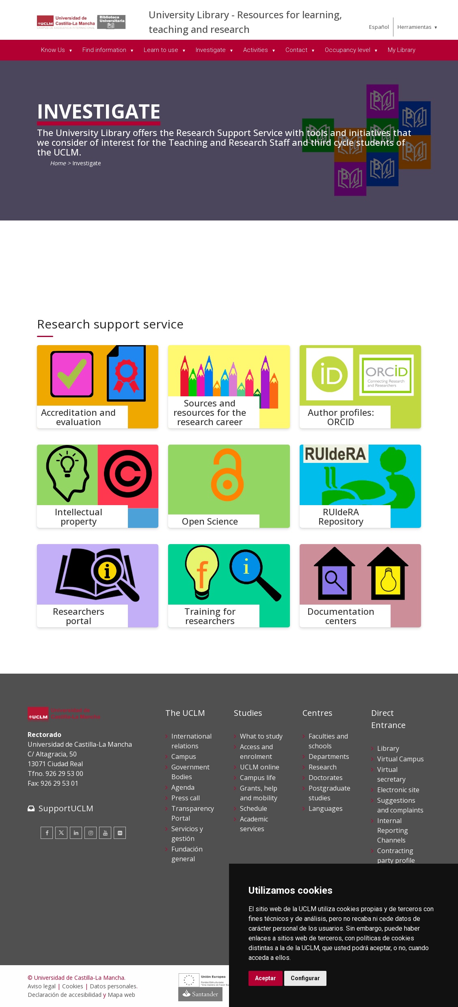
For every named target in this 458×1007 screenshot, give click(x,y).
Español (379, 26)
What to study (261, 736)
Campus (183, 756)
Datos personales (113, 986)
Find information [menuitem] (105, 50)
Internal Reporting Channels (392, 830)
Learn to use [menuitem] (162, 50)
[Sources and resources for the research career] (229, 387)
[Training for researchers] (229, 586)
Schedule (253, 808)
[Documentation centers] (360, 586)
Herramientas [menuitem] (415, 26)
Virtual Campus (400, 758)
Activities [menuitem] (256, 50)
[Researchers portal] (98, 586)
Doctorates (326, 777)
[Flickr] (120, 833)
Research (323, 767)
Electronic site (398, 789)
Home (58, 163)
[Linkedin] (76, 833)
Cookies (72, 986)
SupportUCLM (66, 808)
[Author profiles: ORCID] (360, 387)
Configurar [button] (305, 978)
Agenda (182, 787)
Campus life (258, 777)
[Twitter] (61, 833)
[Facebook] (47, 833)
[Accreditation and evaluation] (98, 387)
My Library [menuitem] (401, 50)
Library (388, 748)
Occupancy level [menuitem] (348, 50)
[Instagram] (90, 833)
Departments (329, 756)
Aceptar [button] (265, 978)
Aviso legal (42, 986)
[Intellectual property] (98, 486)
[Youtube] (105, 833)
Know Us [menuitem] (54, 50)
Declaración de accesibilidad (65, 994)
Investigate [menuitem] (211, 50)
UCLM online (259, 767)
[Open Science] (229, 486)
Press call (185, 797)
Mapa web (121, 994)
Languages (326, 808)
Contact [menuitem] (297, 50)
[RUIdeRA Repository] (360, 486)
